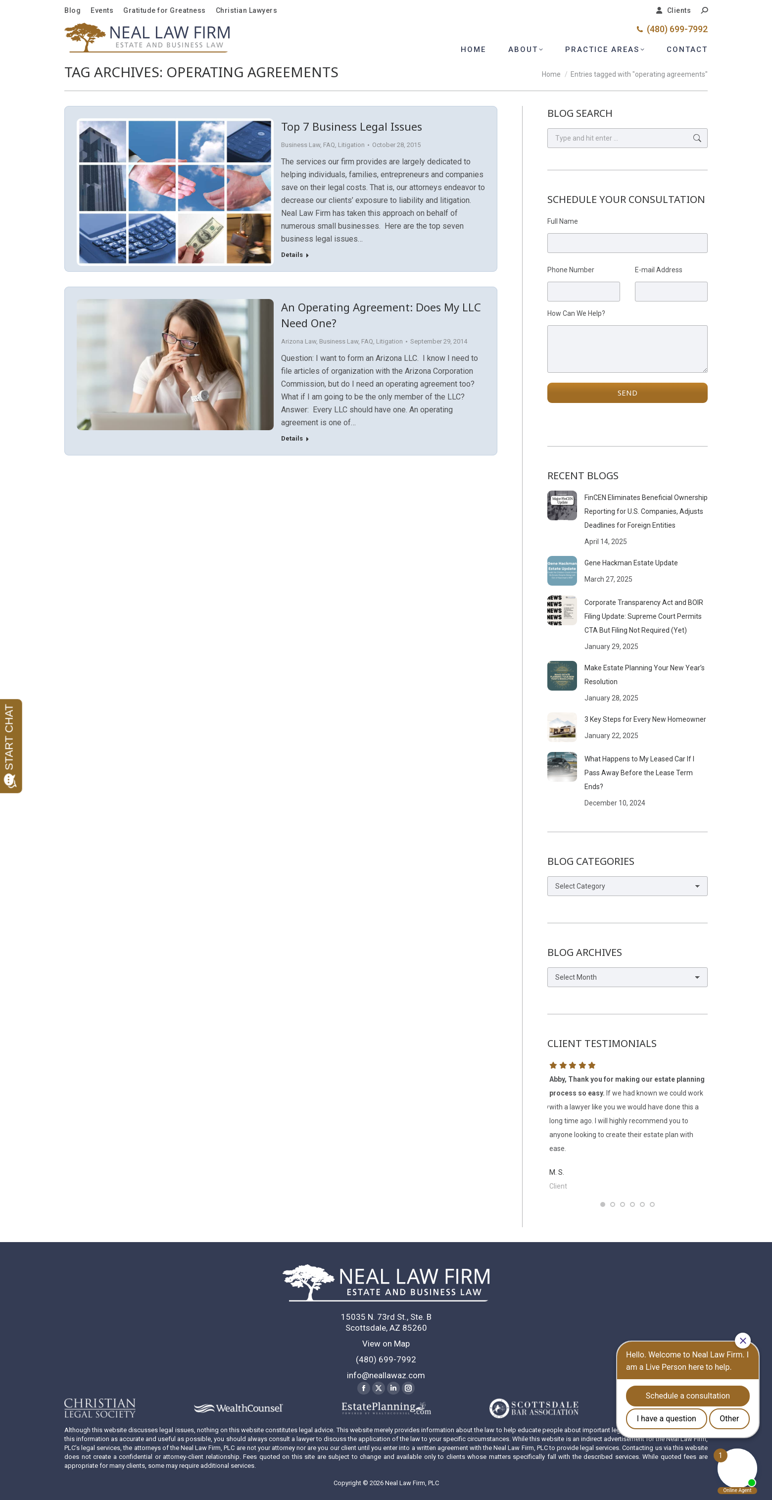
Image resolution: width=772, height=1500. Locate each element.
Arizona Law (298, 341)
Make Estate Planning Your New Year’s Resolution (644, 675)
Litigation (351, 145)
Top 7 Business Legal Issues (351, 126)
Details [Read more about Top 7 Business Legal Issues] (292, 254)
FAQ (329, 145)
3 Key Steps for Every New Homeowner (645, 719)
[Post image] (562, 505)
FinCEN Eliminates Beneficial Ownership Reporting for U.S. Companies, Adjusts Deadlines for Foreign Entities (646, 511)
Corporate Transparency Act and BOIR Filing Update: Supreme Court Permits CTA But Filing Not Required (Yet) (643, 616)
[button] (602, 1204)
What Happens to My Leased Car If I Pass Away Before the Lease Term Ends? (639, 773)
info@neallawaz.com (386, 1375)
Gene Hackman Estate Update (631, 563)
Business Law (300, 145)
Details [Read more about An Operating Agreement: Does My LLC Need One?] (292, 438)
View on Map (386, 1344)
